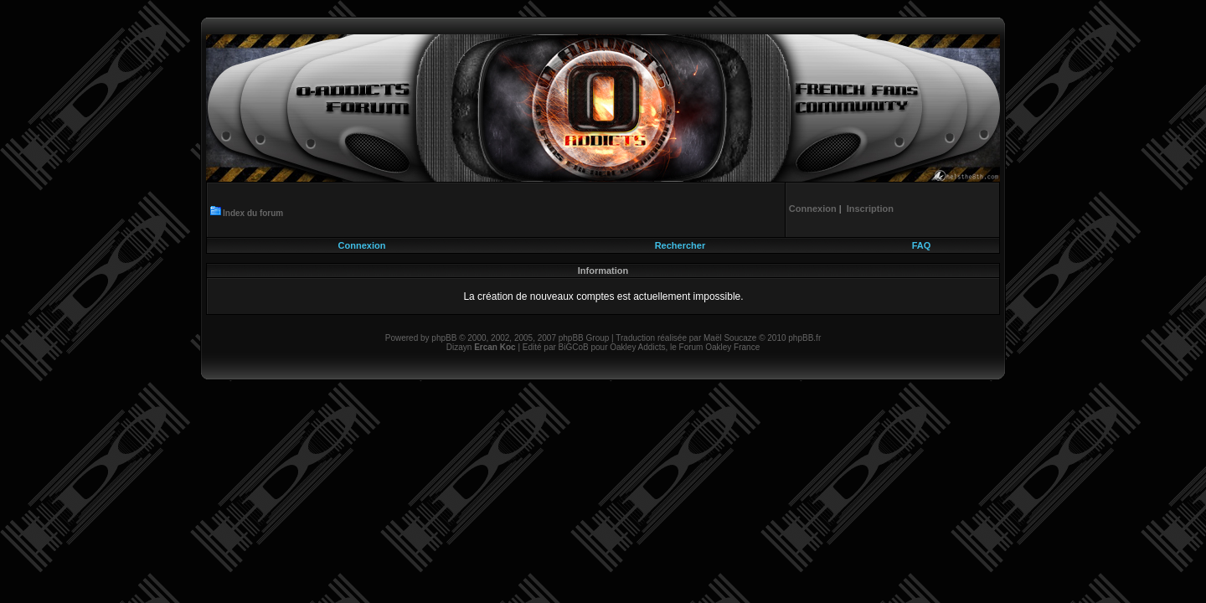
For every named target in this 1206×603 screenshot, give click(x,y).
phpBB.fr (804, 338)
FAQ (921, 245)
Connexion (362, 245)
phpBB (443, 338)
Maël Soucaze (730, 338)
